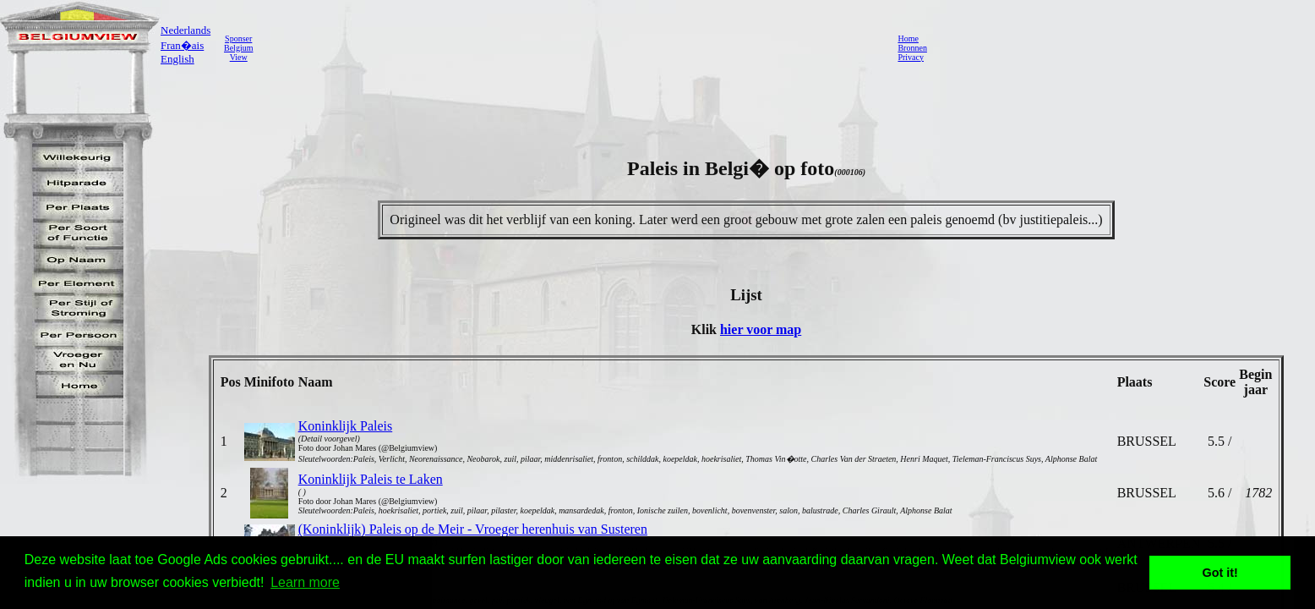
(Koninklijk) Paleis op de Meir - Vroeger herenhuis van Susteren (472, 529)
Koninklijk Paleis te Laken (370, 479)
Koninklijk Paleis (345, 426)
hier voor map (760, 329)
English (177, 58)
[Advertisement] (570, 47)
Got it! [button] (1220, 572)
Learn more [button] (305, 582)
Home (908, 38)
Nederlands (185, 30)
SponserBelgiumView (238, 48)
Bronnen (912, 47)
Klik (705, 329)
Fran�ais (182, 45)
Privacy (911, 57)
